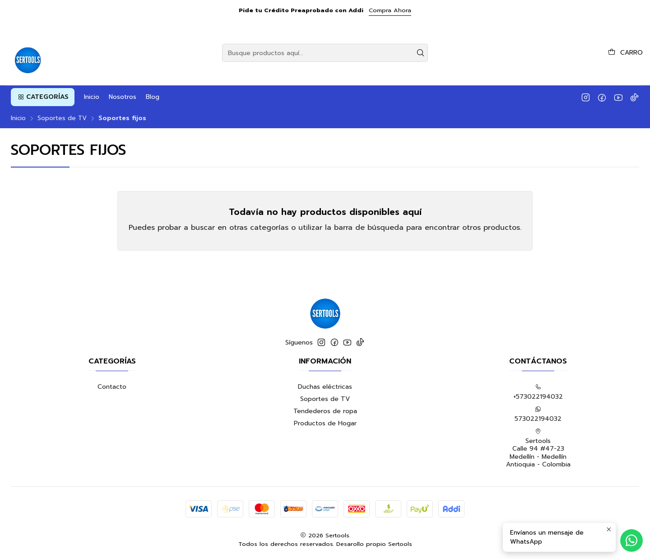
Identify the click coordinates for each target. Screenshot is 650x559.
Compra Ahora (390, 10)
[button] (42, 97)
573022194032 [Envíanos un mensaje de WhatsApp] (538, 415)
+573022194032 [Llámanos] (538, 392)
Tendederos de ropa (325, 411)
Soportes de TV (62, 118)
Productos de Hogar (325, 423)
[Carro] (625, 53)
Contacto (112, 386)
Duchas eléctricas (325, 386)
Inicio (18, 118)
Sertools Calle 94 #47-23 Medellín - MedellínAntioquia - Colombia (538, 449)
